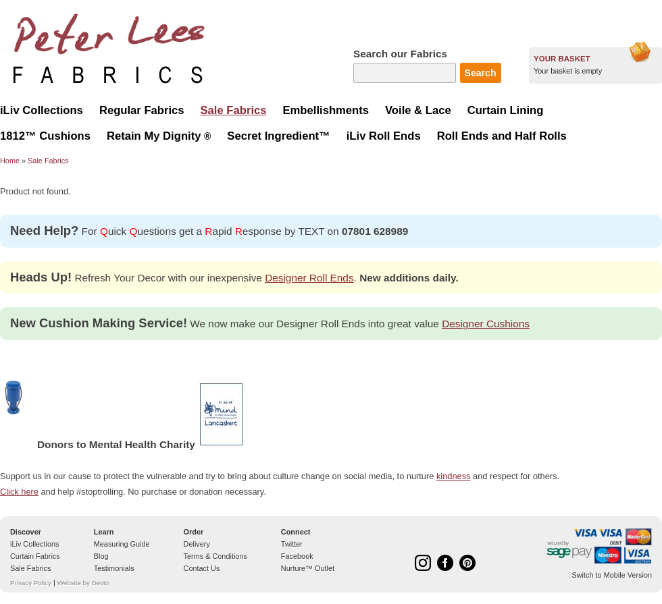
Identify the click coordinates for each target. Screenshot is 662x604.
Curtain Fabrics (35, 556)
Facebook (297, 556)
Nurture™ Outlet (307, 568)
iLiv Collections (34, 544)
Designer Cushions (486, 323)
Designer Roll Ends (309, 277)
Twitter (292, 544)
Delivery (197, 544)
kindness (453, 476)
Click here (19, 492)
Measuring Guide (122, 544)
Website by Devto (83, 582)
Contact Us (202, 568)
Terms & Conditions (215, 556)
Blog (101, 556)
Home (10, 161)
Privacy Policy (30, 582)
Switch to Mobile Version (612, 575)
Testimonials (114, 568)
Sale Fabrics (48, 161)
